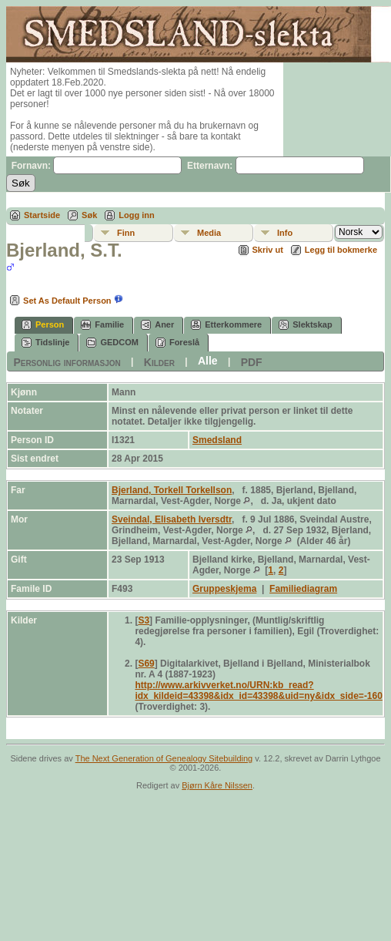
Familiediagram (303, 588)
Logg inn (136, 215)
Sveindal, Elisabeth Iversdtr (172, 519)
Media (209, 232)
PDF (251, 361)
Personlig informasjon (66, 361)
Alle (208, 361)
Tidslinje (45, 342)
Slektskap (305, 325)
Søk (89, 215)
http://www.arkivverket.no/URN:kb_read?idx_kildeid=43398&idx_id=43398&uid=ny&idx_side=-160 (259, 690)
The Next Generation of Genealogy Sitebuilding (164, 758)
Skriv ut (267, 249)
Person (43, 325)
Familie (102, 325)
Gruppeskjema (224, 588)
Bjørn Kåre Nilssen (217, 785)
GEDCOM (112, 342)
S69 (146, 663)
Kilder (159, 361)
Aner (157, 325)
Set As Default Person (59, 300)
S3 (143, 620)
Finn (126, 232)
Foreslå (177, 342)
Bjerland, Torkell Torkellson (172, 490)
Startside (42, 215)
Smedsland (217, 440)
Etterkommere (226, 325)
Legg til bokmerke (341, 249)
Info (284, 232)
